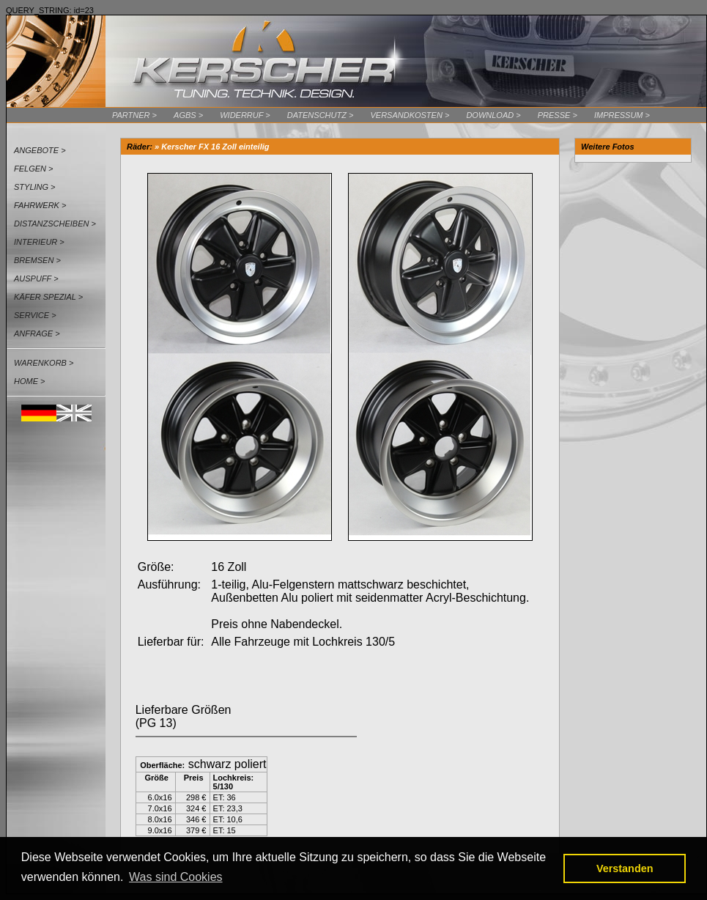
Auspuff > (36, 278)
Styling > (35, 186)
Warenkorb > (43, 362)
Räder (138, 146)
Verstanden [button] (625, 868)
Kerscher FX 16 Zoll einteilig (215, 146)
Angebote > (40, 150)
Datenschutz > (320, 115)
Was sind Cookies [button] (175, 877)
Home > (29, 381)
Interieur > (39, 241)
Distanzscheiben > (55, 223)
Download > (493, 115)
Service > (35, 315)
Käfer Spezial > (48, 296)
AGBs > (188, 115)
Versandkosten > (409, 115)
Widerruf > (245, 115)
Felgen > (33, 168)
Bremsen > (37, 260)
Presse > (557, 115)
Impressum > (622, 115)
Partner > (134, 115)
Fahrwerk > (40, 205)
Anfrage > (37, 333)
